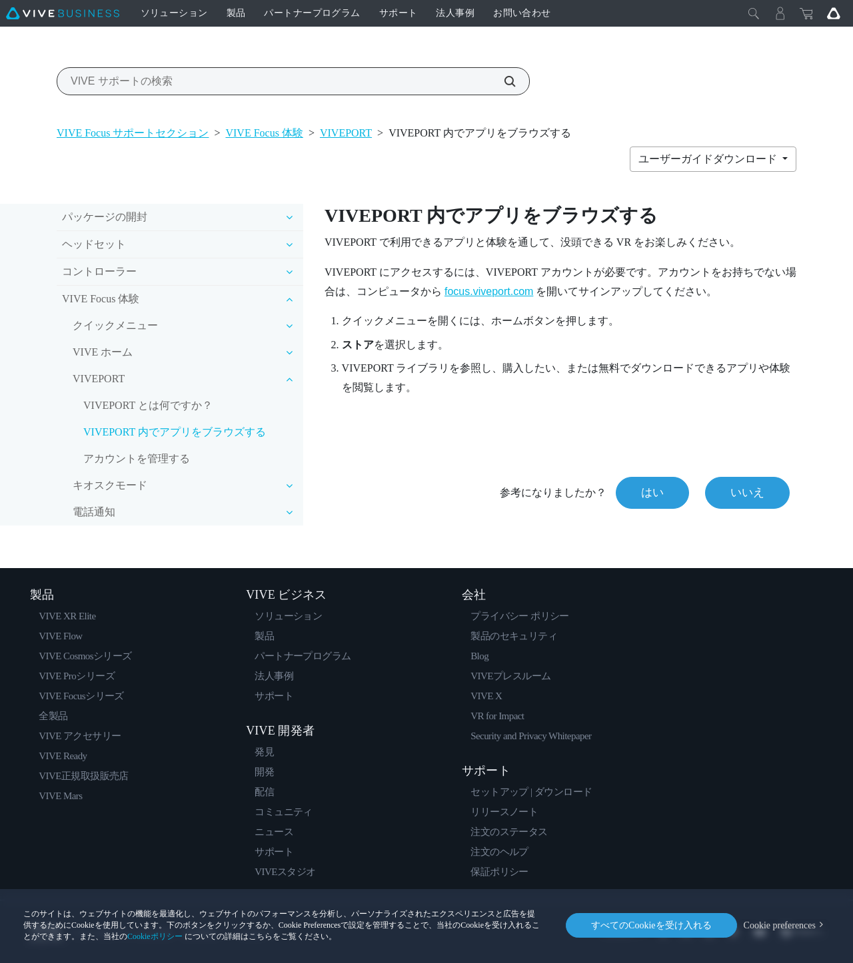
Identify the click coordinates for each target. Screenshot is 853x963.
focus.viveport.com (488, 291)
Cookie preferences (780, 925)
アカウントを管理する (136, 458)
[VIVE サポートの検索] (502, 81)
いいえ (747, 492)
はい (652, 492)
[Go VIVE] (833, 13)
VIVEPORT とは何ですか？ (148, 405)
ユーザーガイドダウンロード (709, 158)
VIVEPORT (346, 133)
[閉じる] (753, 13)
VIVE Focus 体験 (264, 133)
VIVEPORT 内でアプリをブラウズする (174, 432)
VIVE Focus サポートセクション (133, 133)
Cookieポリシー (155, 936)
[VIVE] (62, 13)
